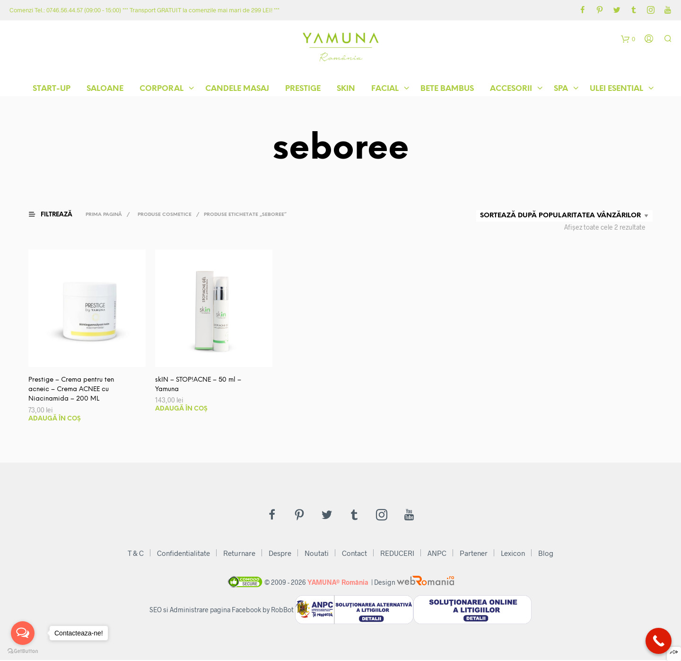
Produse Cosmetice (166, 214)
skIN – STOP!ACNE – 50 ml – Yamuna (199, 384)
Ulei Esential (616, 90)
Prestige (303, 90)
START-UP (51, 90)
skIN (346, 90)
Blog (545, 554)
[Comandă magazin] (564, 216)
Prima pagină (105, 214)
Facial (385, 90)
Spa (561, 90)
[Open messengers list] (23, 633)
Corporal (161, 90)
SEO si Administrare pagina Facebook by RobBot (221, 611)
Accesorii (511, 90)
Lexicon (513, 554)
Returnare (239, 554)
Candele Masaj (237, 90)
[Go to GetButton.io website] (23, 651)
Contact (354, 554)
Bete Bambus (447, 90)
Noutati (317, 554)
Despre (280, 554)
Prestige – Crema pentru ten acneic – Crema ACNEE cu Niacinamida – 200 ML (73, 389)
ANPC (437, 554)
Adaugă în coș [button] (54, 420)
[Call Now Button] (659, 641)
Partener (474, 554)
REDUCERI (397, 554)
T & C (136, 554)
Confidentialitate (183, 554)
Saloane (105, 90)
